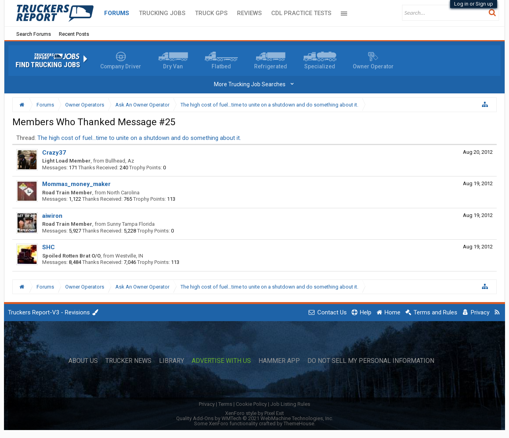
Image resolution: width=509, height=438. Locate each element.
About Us (83, 361)
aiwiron (52, 215)
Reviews (249, 13)
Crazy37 (54, 152)
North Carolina (123, 193)
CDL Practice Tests (301, 13)
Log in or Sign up (473, 4)
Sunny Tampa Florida (131, 224)
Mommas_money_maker (76, 184)
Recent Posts (74, 34)
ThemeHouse (299, 423)
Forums (116, 13)
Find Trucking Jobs (48, 64)
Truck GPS (211, 13)
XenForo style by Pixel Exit (254, 413)
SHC (48, 247)
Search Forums (33, 34)
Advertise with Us (221, 361)
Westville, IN (129, 256)
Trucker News (128, 361)
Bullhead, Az (119, 161)
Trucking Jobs (162, 13)
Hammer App (279, 361)
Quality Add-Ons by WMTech (254, 418)
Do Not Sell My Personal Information (370, 361)
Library (171, 361)
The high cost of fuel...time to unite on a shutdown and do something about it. (139, 137)
